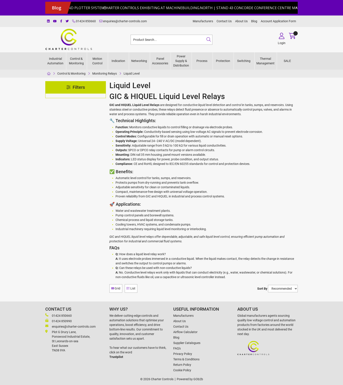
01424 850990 (58, 321)
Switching (243, 61)
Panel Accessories (160, 61)
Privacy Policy (182, 354)
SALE (287, 61)
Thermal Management (265, 61)
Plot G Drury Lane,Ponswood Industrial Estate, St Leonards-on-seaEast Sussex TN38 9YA (67, 341)
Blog (254, 21)
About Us (241, 21)
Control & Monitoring (76, 61)
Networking (139, 61)
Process (201, 61)
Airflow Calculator (185, 332)
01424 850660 (84, 21)
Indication (118, 61)
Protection (223, 61)
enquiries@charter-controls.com (123, 21)
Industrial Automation (55, 61)
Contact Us (224, 21)
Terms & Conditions (186, 359)
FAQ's (177, 348)
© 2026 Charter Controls (156, 379)
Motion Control (97, 61)
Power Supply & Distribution (181, 61)
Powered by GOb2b (190, 379)
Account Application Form (278, 21)
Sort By (262, 288)
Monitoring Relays (104, 73)
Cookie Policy (182, 370)
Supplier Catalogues (186, 343)
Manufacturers (203, 21)
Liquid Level (132, 73)
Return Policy (182, 364)
